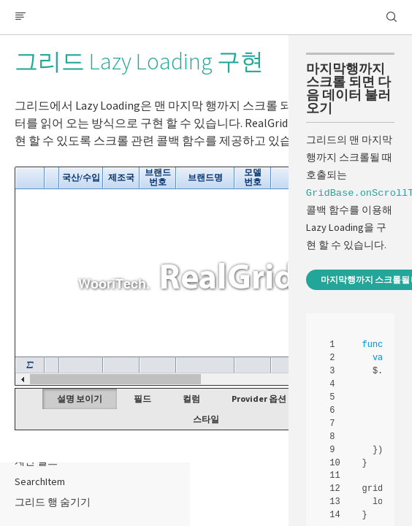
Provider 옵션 (259, 398)
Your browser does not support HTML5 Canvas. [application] (206, 276)
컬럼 (191, 398)
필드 (142, 398)
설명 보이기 (79, 398)
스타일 (206, 418)
